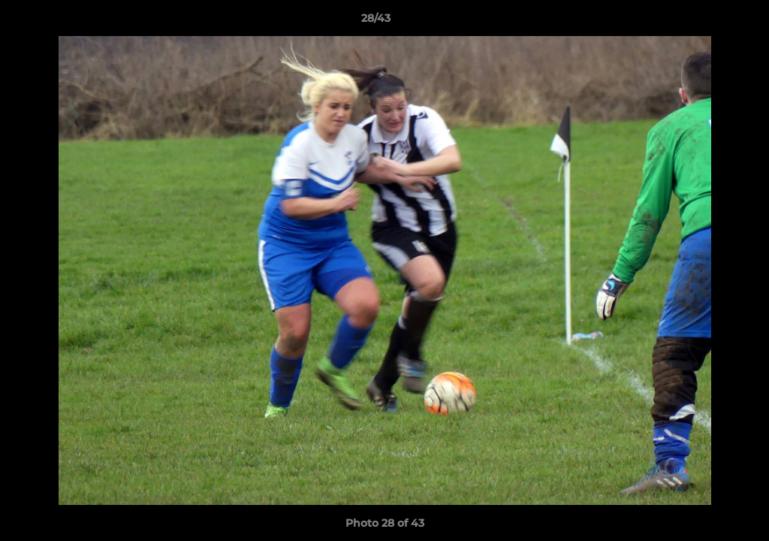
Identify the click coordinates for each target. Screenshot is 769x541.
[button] (706, 22)
